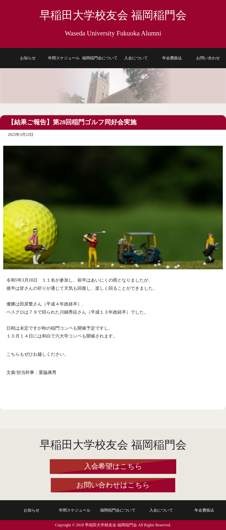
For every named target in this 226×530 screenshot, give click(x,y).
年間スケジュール (64, 58)
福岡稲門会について (100, 58)
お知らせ (28, 58)
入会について (136, 58)
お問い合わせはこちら (113, 485)
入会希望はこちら (113, 466)
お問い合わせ (208, 58)
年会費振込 (172, 58)
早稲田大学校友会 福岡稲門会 (112, 23)
